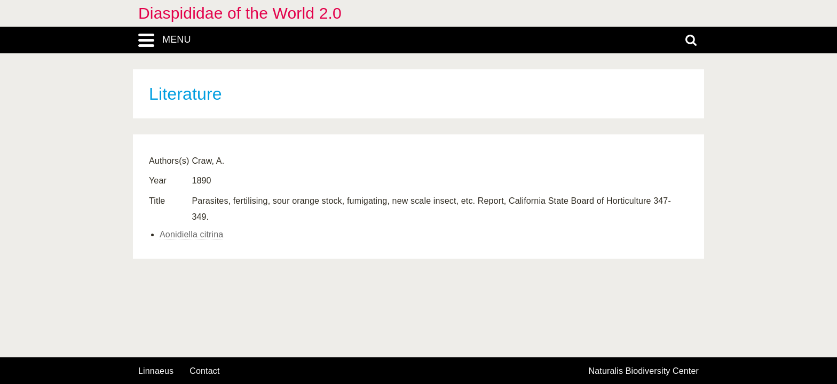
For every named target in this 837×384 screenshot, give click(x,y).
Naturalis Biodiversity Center (644, 371)
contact (204, 370)
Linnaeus (155, 371)
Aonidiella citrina (191, 234)
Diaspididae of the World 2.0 (240, 13)
